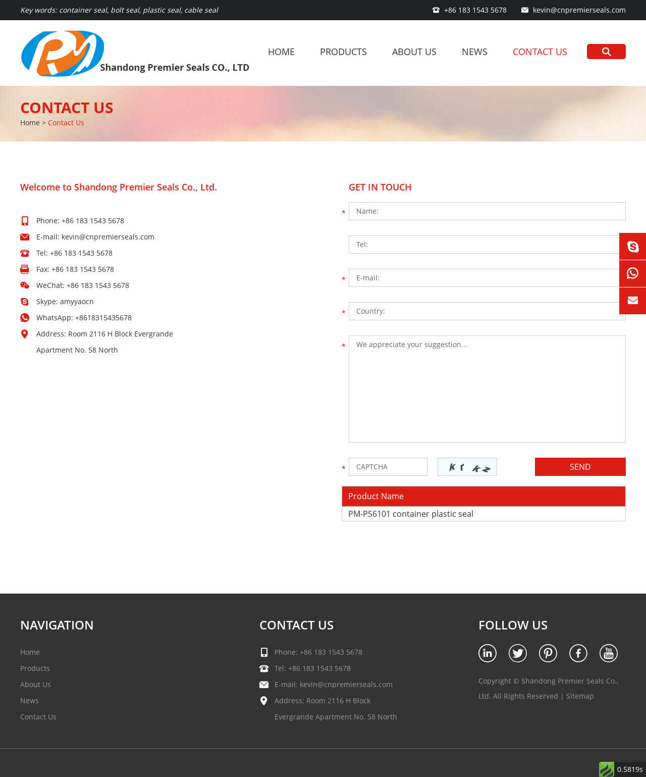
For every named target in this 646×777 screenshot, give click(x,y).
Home (281, 51)
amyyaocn (77, 301)
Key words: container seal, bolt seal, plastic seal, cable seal (119, 10)
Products (343, 51)
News (475, 51)
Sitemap (580, 696)
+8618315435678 (103, 317)
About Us (414, 51)
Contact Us (540, 51)
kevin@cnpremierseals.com (579, 10)
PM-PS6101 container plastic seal (410, 513)
